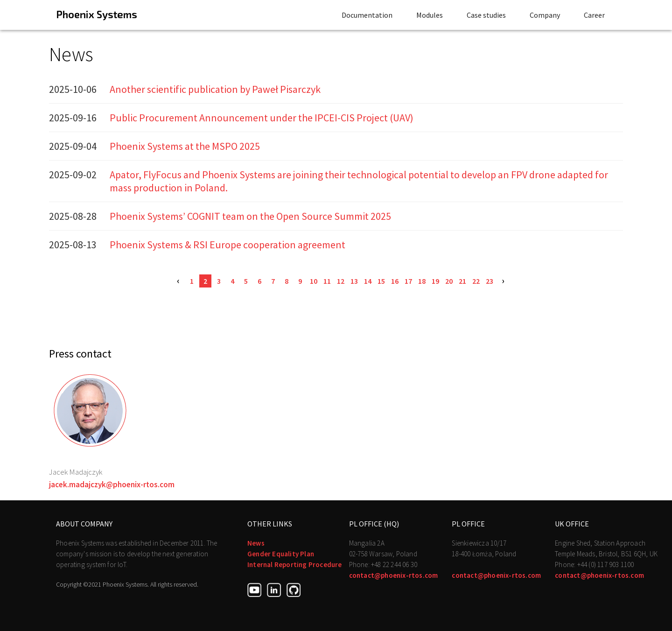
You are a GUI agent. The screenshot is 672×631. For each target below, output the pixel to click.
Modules (429, 15)
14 (367, 281)
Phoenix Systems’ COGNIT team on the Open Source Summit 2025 (250, 216)
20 (449, 281)
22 (476, 281)
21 (462, 281)
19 (435, 281)
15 (381, 281)
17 (408, 281)
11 (327, 281)
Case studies (486, 15)
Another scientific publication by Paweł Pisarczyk (215, 89)
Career (594, 15)
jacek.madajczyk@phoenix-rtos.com (112, 484)
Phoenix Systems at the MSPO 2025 (185, 146)
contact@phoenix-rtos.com (393, 575)
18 (422, 281)
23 (489, 281)
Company (545, 15)
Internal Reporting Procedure (294, 564)
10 (313, 281)
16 (395, 281)
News (256, 543)
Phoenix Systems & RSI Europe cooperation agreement (227, 244)
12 (340, 281)
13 (354, 281)
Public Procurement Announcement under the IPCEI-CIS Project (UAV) (261, 117)
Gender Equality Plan (280, 553)
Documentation (367, 15)
